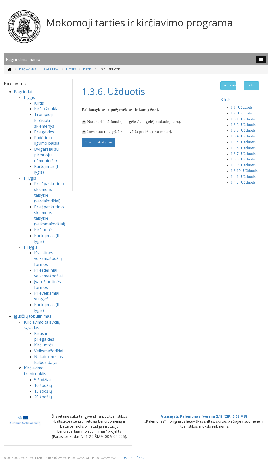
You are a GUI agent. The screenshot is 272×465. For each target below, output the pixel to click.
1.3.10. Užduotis (244, 171)
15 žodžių (43, 391)
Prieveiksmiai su (46, 296)
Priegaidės (44, 132)
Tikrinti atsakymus (98, 142)
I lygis (71, 69)
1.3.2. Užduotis (243, 125)
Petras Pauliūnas (131, 458)
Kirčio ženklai (46, 108)
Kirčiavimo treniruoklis (35, 370)
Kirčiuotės (43, 230)
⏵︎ (84, 122)
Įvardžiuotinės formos (47, 284)
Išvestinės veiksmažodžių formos (48, 258)
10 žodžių (43, 385)
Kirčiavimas (27, 69)
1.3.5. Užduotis (243, 142)
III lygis (30, 247)
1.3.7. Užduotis (243, 154)
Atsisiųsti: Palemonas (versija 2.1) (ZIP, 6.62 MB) (204, 416)
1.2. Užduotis (242, 113)
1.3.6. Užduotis (243, 148)
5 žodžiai (42, 379)
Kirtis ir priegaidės (44, 336)
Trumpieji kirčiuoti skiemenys (44, 120)
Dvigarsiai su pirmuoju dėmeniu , (46, 154)
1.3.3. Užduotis (243, 131)
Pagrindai (51, 69)
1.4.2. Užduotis (243, 183)
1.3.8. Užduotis (243, 159)
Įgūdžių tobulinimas (32, 316)
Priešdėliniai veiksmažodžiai (48, 273)
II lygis (30, 178)
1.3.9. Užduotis (243, 165)
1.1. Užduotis (242, 108)
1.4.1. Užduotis (243, 177)
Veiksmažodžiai (48, 351)
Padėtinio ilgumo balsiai (47, 140)
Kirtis (87, 69)
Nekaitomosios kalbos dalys (48, 359)
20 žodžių (43, 397)
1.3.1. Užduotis (243, 119)
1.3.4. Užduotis (243, 136)
